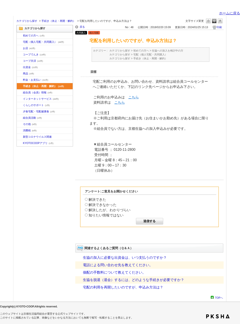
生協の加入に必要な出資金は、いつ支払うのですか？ (125, 257)
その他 (30, 124)
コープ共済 (33, 60)
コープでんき (34, 54)
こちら (133, 97)
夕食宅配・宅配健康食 (39, 111)
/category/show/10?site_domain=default (20, 36)
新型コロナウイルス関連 (37, 136)
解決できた (97, 199)
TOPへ (219, 297)
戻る (82, 26)
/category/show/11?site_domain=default (20, 74)
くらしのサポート (36, 105)
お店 (29, 48)
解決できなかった (103, 205)
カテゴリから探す (26, 20)
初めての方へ (34, 35)
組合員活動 (32, 117)
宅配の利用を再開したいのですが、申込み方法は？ (123, 287)
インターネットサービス (41, 98)
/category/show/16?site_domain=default (20, 105)
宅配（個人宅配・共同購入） (43, 41)
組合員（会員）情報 (37, 92)
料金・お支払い (35, 79)
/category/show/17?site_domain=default (20, 112)
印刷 (219, 27)
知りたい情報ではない (106, 215)
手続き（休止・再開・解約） (58, 20)
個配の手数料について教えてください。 (114, 272)
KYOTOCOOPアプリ (38, 143)
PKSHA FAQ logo (218, 316)
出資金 (30, 67)
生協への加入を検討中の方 (167, 50)
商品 (28, 73)
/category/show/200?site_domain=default (20, 143)
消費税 (30, 130)
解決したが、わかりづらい (109, 210)
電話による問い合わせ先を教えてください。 (118, 265)
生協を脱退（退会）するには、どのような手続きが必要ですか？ (133, 280)
